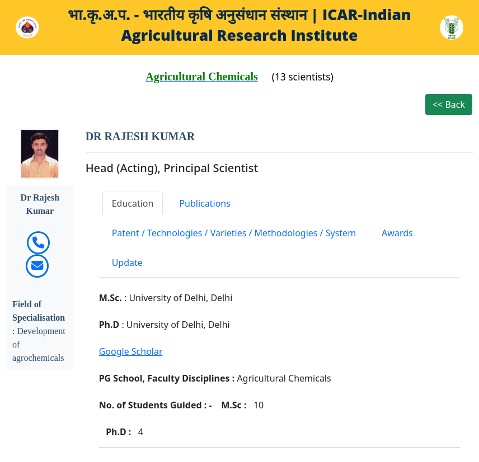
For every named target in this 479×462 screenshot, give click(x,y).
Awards (397, 233)
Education (133, 203)
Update (127, 262)
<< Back (449, 104)
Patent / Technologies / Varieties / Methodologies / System (234, 233)
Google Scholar (131, 351)
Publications (204, 203)
